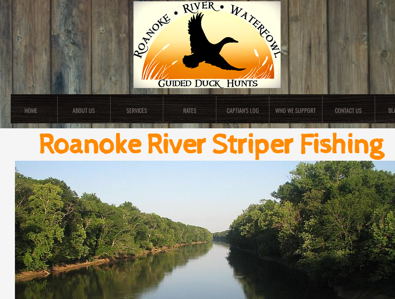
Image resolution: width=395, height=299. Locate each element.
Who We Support (295, 110)
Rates (189, 110)
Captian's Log (243, 110)
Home (30, 110)
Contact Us (348, 110)
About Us (84, 110)
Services (136, 110)
